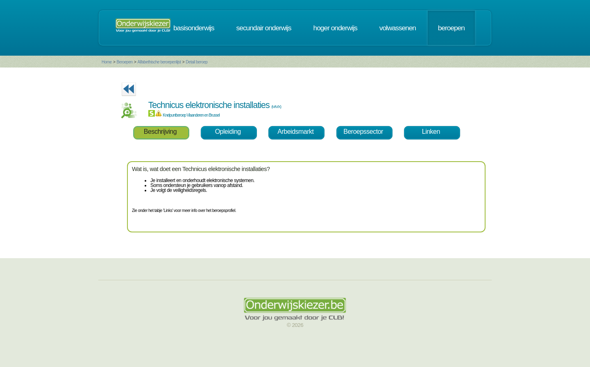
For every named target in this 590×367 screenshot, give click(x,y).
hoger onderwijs (335, 28)
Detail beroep (196, 62)
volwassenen (397, 28)
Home (107, 62)
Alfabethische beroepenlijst (159, 62)
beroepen (451, 28)
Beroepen (124, 62)
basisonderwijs (193, 28)
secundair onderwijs (263, 28)
